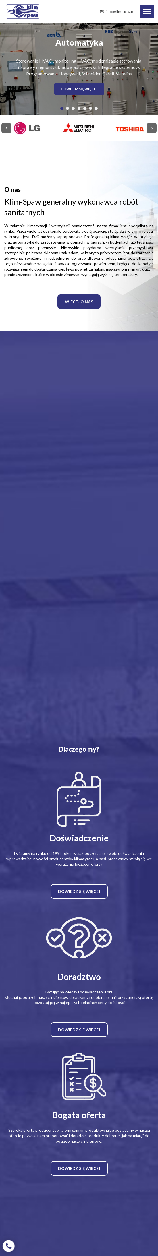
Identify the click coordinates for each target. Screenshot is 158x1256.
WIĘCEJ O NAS (79, 301)
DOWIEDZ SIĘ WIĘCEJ (79, 89)
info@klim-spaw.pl (120, 11)
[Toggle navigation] (147, 11)
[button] (61, 108)
